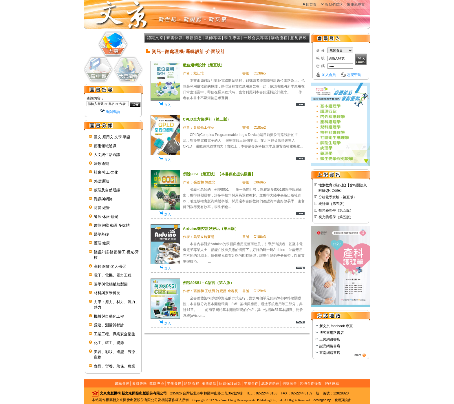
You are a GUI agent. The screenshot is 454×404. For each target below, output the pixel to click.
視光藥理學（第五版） (335, 210)
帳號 (321, 58)
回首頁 (311, 5)
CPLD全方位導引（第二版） (207, 119)
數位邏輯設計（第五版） (203, 65)
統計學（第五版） (332, 204)
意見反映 (298, 38)
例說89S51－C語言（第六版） (208, 283)
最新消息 (194, 38)
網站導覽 (358, 5)
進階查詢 (113, 112)
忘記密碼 (354, 75)
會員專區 (139, 383)
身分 (321, 50)
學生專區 (232, 38)
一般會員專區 (256, 38)
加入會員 (329, 75)
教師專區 (213, 38)
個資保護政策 (230, 383)
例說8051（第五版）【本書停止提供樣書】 (219, 174)
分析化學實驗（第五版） (337, 197)
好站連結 (332, 383)
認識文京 (155, 38)
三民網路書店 (329, 339)
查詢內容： (95, 99)
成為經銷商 (270, 383)
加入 (167, 105)
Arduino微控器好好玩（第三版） (211, 228)
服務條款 (209, 383)
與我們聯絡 (334, 5)
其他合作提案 (311, 383)
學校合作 (251, 383)
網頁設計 (344, 400)
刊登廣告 (289, 383)
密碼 (321, 66)
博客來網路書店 (331, 333)
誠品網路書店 (329, 346)
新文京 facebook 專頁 (336, 326)
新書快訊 (174, 38)
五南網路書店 (329, 353)
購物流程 (279, 38)
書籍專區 (122, 383)
